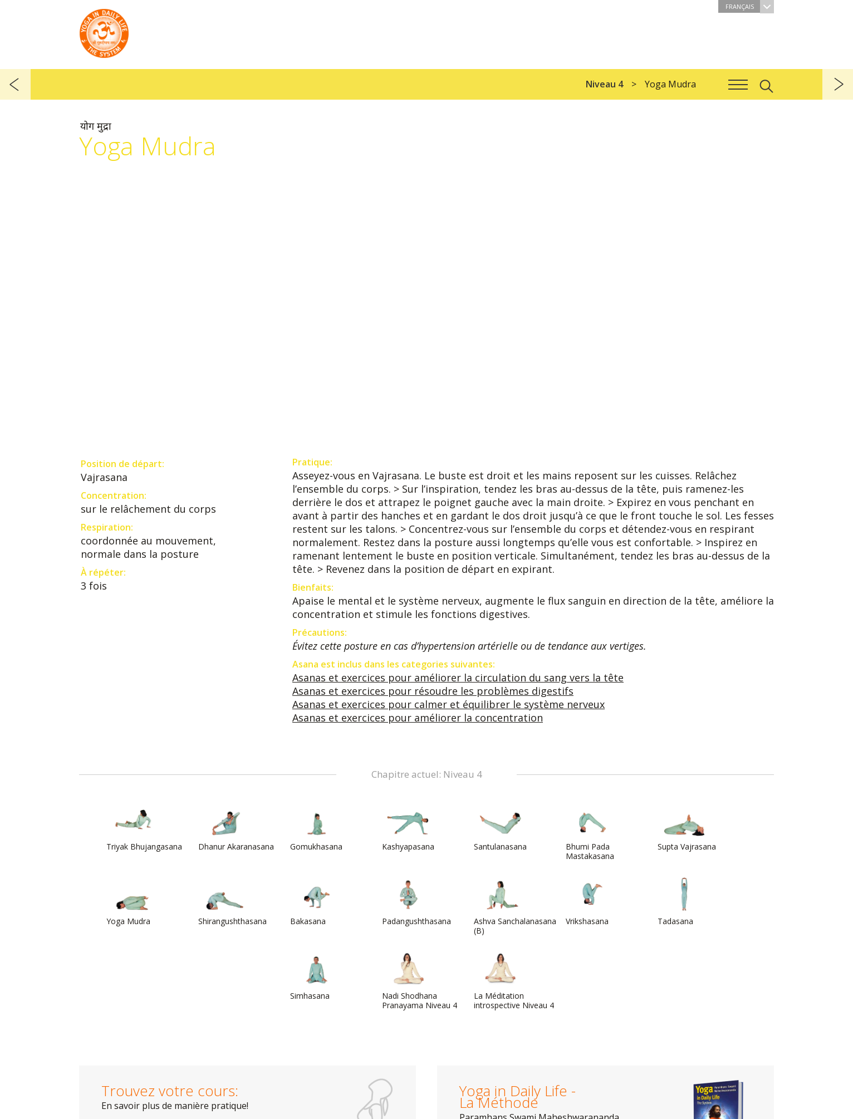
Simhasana (317, 976)
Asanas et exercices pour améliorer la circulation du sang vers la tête (458, 677)
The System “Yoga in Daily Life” (104, 30)
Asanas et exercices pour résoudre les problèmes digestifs (432, 691)
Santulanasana (500, 827)
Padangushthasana (416, 901)
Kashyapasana (408, 827)
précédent (15, 84)
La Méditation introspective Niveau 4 (514, 981)
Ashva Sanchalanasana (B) (515, 906)
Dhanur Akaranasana (236, 827)
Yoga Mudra (133, 901)
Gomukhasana (317, 827)
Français (749, 6)
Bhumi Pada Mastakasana (592, 832)
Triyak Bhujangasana (144, 827)
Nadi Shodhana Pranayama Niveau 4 (419, 981)
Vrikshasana (592, 901)
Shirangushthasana (232, 901)
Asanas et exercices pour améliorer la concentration (417, 717)
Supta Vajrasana (687, 827)
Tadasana (684, 901)
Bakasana (317, 901)
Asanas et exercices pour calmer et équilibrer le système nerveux (448, 704)
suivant (837, 84)
